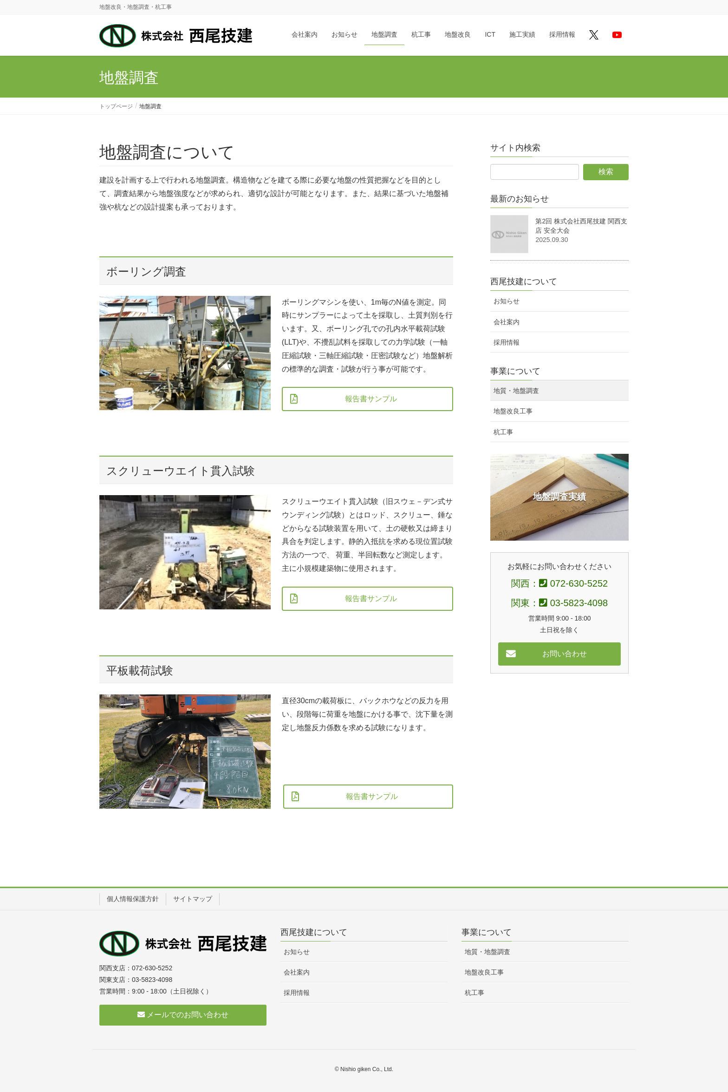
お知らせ (507, 301)
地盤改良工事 (513, 411)
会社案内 (507, 322)
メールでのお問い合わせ (182, 1015)
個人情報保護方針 (133, 898)
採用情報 (507, 342)
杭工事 (503, 432)
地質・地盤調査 (516, 390)
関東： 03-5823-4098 (559, 603)
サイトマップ (192, 898)
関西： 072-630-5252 (559, 583)
